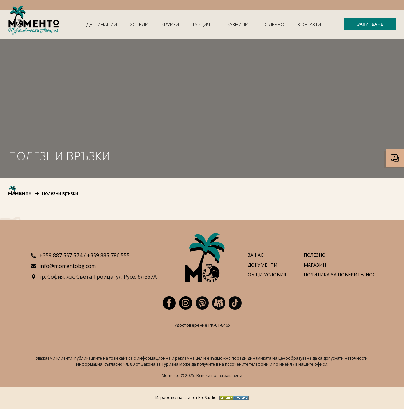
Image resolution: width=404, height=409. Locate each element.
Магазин (315, 265)
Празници (235, 24)
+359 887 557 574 (61, 255)
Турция (201, 24)
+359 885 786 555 (108, 255)
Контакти (309, 24)
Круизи (170, 24)
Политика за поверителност (341, 275)
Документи (262, 265)
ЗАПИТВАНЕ (370, 24)
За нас (256, 255)
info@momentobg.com (68, 265)
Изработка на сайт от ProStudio (186, 398)
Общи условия (267, 275)
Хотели (139, 24)
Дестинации (101, 24)
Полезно (272, 24)
